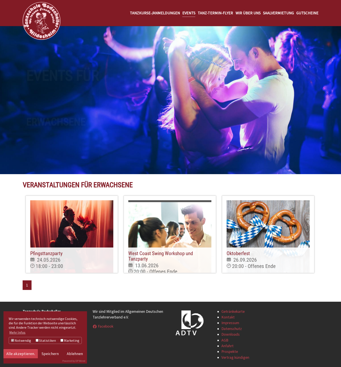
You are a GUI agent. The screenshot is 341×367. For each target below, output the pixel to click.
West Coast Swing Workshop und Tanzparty (160, 256)
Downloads (230, 334)
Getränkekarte (233, 311)
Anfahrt (227, 345)
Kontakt (228, 317)
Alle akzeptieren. (20, 353)
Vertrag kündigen (235, 357)
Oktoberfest (238, 253)
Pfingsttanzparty (46, 253)
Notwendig (21, 340)
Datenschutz (231, 328)
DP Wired (80, 360)
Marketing (69, 340)
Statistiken (46, 340)
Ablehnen (75, 353)
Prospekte (229, 351)
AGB (224, 340)
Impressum (230, 322)
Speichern (50, 353)
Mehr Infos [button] (17, 332)
